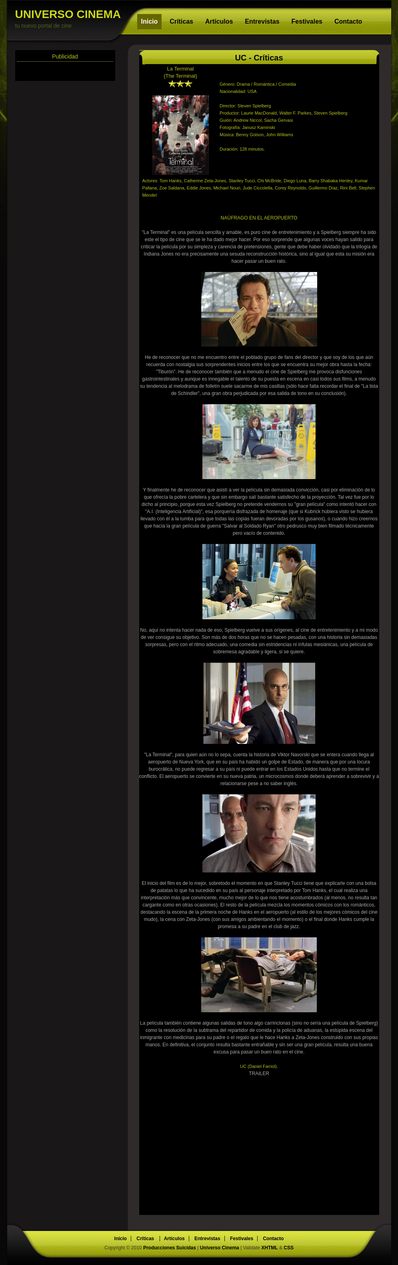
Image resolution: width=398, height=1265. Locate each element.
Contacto (348, 21)
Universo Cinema (219, 1248)
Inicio (149, 21)
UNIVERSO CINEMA (71, 18)
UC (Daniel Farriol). (259, 1066)
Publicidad (65, 56)
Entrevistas (262, 21)
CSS (289, 1248)
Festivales (307, 21)
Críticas (181, 21)
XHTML (269, 1248)
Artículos (219, 21)
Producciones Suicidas (170, 1248)
